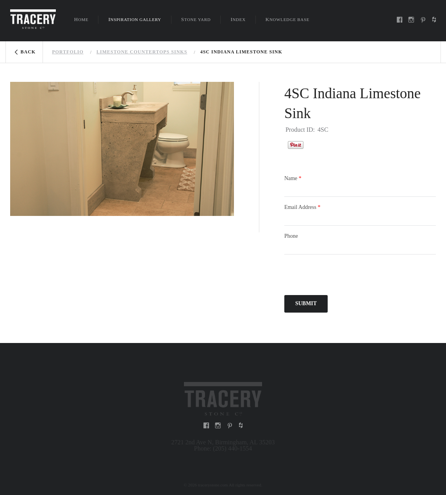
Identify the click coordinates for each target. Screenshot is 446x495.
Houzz (313, 144)
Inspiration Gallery (134, 19)
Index (237, 19)
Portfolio (68, 52)
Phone (291, 236)
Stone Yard (196, 19)
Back (28, 52)
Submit (306, 303)
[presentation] (343, 276)
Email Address (302, 207)
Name (292, 178)
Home (81, 19)
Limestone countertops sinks (141, 52)
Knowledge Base (287, 19)
